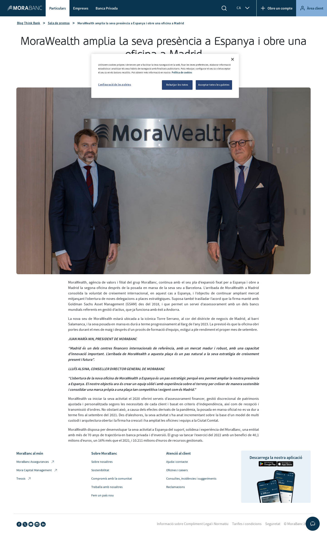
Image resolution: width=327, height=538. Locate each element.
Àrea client (311, 8)
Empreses (80, 8)
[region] (165, 76)
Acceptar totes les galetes (214, 84)
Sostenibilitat (100, 470)
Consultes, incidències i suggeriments (191, 479)
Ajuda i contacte (177, 462)
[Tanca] (233, 59)
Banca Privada (107, 8)
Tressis (23, 479)
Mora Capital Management (37, 470)
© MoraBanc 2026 (297, 524)
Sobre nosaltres (102, 462)
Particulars (57, 8)
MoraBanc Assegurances (35, 462)
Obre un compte (276, 8)
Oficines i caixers (177, 470)
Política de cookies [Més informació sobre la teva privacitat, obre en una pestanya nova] (182, 72)
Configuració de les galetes (114, 84)
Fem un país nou (102, 495)
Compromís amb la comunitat (111, 479)
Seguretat (272, 524)
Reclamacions (175, 487)
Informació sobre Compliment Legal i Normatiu (192, 524)
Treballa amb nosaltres (107, 487)
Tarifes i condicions (247, 524)
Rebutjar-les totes (177, 84)
